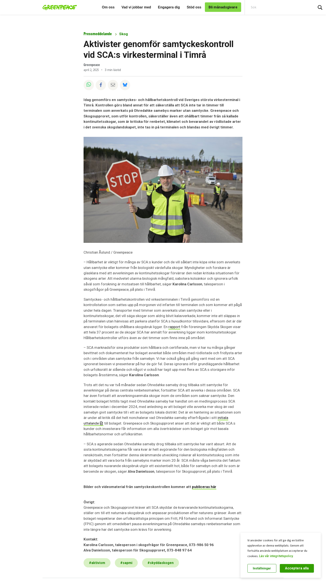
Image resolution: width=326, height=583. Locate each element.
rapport (174, 327)
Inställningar (262, 568)
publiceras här (204, 487)
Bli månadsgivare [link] (223, 7)
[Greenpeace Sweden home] (58, 7)
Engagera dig (169, 7)
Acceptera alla (297, 568)
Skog (123, 34)
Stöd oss (194, 7)
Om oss (108, 7)
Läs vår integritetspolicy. (276, 556)
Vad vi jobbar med (136, 7)
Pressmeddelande (98, 33)
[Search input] (276, 7)
